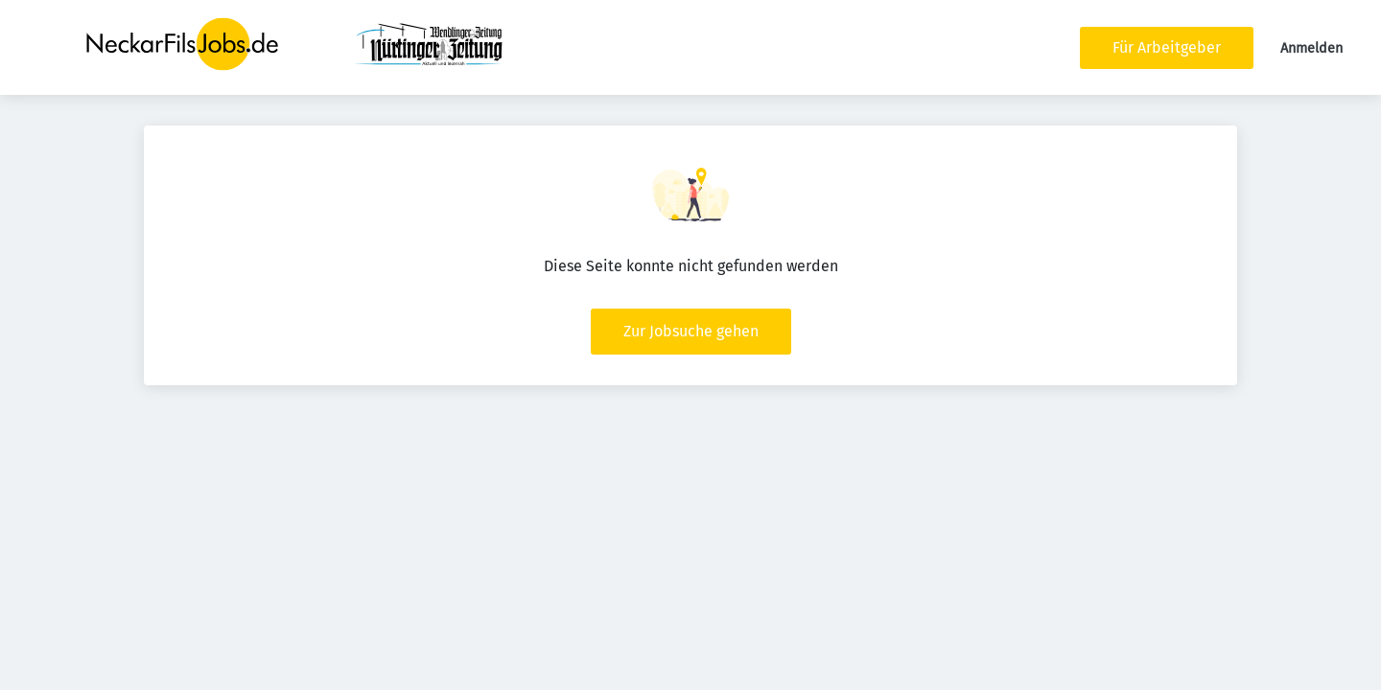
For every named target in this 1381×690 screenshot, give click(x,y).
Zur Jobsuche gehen (691, 331)
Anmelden (1311, 48)
